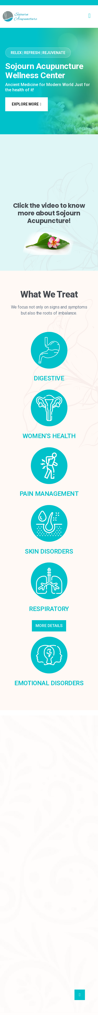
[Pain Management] (49, 465)
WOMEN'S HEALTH (49, 436)
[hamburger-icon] (89, 16)
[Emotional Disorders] (49, 655)
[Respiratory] (49, 580)
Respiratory (49, 609)
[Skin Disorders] (49, 523)
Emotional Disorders (48, 683)
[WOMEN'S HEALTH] (49, 408)
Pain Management (49, 493)
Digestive (49, 378)
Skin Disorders (49, 551)
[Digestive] (49, 350)
